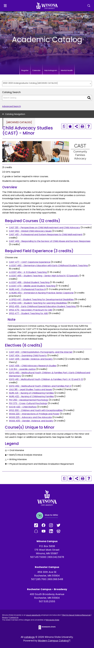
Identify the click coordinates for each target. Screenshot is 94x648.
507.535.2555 (47, 601)
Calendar (36, 70)
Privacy (5, 617)
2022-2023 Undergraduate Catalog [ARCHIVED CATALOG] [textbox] (30, 83)
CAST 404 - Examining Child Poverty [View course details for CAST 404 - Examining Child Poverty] (28, 355)
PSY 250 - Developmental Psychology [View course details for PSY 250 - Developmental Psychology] (28, 399)
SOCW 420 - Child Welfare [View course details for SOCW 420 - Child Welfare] (23, 406)
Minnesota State (52, 620)
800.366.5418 (55, 579)
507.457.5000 (38, 557)
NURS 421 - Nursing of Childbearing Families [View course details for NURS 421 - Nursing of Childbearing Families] (31, 392)
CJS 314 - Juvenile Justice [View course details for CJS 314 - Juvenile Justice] (22, 369)
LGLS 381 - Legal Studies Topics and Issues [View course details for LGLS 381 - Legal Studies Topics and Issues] (30, 389)
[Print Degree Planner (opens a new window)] (64, 126)
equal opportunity (33, 615)
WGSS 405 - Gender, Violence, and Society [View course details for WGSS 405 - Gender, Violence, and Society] (31, 420)
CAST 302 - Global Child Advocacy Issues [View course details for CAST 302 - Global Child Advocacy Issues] (30, 231)
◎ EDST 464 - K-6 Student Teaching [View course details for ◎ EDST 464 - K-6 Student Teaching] (28, 272)
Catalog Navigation (15, 114)
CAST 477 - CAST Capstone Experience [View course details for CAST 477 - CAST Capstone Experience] (29, 262)
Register (25, 70)
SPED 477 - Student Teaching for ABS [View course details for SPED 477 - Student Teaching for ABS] (28, 313)
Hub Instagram (50, 70)
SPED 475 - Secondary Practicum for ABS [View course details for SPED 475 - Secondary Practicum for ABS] (30, 309)
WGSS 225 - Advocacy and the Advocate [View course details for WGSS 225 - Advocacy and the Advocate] (30, 417)
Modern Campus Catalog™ (54, 640)
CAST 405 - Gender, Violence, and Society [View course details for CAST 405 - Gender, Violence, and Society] (31, 359)
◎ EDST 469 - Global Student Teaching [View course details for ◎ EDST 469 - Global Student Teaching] (29, 282)
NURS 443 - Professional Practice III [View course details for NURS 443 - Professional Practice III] (27, 289)
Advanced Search (11, 106)
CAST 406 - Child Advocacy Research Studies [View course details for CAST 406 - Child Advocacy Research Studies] (32, 365)
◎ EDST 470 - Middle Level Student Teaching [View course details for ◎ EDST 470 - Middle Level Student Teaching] (32, 285)
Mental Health (67, 70)
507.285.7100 (38, 579)
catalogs (29, 637)
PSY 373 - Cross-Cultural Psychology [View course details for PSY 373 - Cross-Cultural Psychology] (28, 403)
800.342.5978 (56, 557)
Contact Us (13, 617)
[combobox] (47, 83)
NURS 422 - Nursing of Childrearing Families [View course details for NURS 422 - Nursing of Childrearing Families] (31, 396)
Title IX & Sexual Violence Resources (76, 615)
